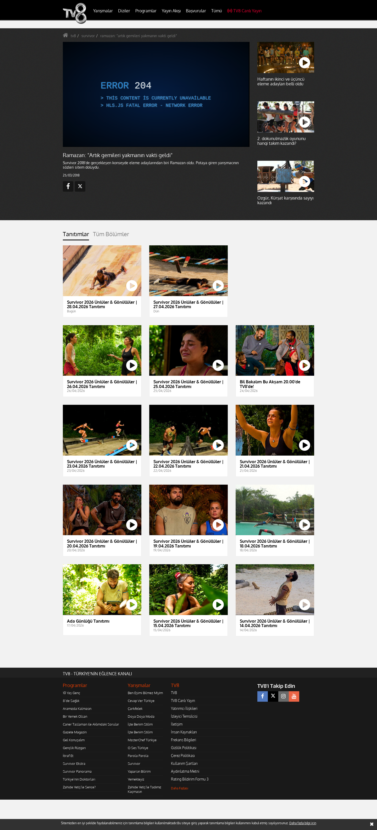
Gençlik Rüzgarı (74, 748)
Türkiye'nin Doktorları (79, 779)
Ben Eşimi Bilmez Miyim (145, 693)
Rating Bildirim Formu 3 (190, 779)
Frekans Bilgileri (183, 740)
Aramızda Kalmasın (77, 708)
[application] (156, 94)
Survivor (134, 763)
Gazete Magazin (75, 732)
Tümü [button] (216, 10)
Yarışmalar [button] (103, 10)
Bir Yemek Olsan (75, 716)
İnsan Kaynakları (184, 732)
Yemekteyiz (136, 779)
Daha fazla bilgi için (302, 823)
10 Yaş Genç (71, 693)
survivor (88, 36)
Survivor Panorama (77, 771)
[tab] (76, 235)
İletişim (176, 724)
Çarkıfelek (135, 708)
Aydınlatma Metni (185, 771)
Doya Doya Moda (141, 716)
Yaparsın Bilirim (139, 771)
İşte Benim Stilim (140, 724)
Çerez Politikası (183, 755)
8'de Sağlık (71, 701)
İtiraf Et (68, 756)
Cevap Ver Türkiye (141, 701)
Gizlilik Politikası (183, 747)
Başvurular (196, 10)
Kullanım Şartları (184, 763)
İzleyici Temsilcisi (184, 716)
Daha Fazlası (179, 788)
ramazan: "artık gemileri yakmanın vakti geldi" (138, 36)
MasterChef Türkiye (142, 740)
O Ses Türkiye (138, 748)
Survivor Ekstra (74, 763)
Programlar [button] (146, 10)
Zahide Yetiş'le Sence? (79, 787)
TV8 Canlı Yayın (244, 10)
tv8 (73, 36)
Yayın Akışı (171, 10)
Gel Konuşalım (74, 740)
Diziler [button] (124, 10)
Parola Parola (138, 756)
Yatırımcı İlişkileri (184, 708)
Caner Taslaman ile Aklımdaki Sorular (91, 724)
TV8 (174, 692)
